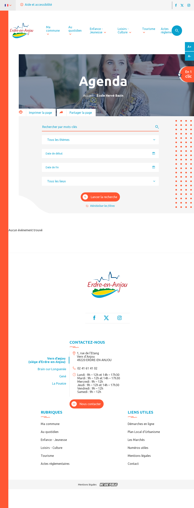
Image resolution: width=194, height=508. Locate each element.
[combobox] (100, 139)
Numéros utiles (138, 447)
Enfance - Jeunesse (54, 439)
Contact (133, 463)
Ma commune (50, 424)
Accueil (88, 95)
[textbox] (59, 139)
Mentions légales (139, 455)
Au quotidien (50, 432)
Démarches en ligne (141, 424)
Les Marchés (136, 439)
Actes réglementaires (55, 463)
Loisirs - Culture (51, 447)
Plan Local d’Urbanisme (144, 432)
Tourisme (47, 455)
